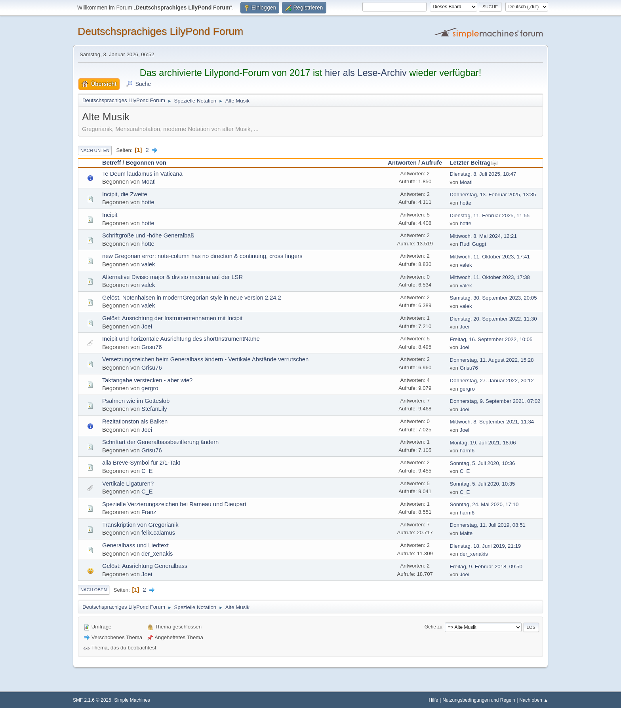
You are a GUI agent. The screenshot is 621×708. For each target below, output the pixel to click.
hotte (147, 202)
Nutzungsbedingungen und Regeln (478, 700)
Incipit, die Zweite (124, 194)
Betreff (111, 162)
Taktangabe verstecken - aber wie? (147, 380)
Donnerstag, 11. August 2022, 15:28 (492, 360)
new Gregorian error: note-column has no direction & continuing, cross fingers (202, 256)
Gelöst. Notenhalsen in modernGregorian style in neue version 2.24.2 (191, 297)
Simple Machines (132, 700)
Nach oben (93, 589)
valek (148, 264)
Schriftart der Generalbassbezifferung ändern (160, 442)
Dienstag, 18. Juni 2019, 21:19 (485, 546)
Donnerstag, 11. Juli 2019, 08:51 (488, 525)
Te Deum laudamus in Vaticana (142, 174)
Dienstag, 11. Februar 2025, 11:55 (490, 215)
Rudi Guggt (473, 244)
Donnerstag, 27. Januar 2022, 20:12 (492, 380)
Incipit (109, 215)
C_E (147, 471)
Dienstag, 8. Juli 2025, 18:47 (483, 174)
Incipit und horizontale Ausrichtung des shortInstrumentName (181, 339)
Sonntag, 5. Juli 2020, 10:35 (482, 484)
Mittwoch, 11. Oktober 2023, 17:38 (490, 277)
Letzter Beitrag (474, 162)
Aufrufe (431, 162)
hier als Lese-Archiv (366, 73)
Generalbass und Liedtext (135, 545)
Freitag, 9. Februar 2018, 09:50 (486, 566)
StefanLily (154, 409)
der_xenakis (157, 553)
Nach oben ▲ (533, 700)
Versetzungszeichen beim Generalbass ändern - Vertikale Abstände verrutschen (205, 359)
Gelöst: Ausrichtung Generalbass (144, 566)
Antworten (402, 162)
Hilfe (433, 700)
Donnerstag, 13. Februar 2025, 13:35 (493, 194)
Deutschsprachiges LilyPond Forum (160, 31)
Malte (466, 533)
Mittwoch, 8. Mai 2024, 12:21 (483, 236)
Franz (148, 512)
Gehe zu (433, 627)
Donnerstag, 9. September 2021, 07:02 (495, 401)
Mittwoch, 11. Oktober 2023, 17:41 (490, 257)
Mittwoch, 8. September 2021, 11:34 (492, 422)
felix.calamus (158, 533)
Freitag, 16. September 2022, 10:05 (491, 339)
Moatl (148, 181)
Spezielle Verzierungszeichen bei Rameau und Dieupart (174, 504)
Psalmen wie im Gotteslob (136, 401)
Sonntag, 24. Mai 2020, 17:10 (484, 504)
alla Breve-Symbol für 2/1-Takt (141, 462)
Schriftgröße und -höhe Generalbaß (148, 235)
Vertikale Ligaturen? (128, 483)
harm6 (467, 451)
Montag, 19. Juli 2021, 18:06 (483, 443)
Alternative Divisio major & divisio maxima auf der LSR (172, 277)
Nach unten (94, 150)
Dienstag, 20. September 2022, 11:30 (493, 319)
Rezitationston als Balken (135, 421)
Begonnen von (146, 162)
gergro (149, 388)
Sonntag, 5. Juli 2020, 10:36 (482, 463)
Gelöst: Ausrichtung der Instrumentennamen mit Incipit (172, 318)
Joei (146, 326)
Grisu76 (151, 347)
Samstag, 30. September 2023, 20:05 (493, 298)
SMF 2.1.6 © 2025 (92, 700)
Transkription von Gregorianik (140, 525)
